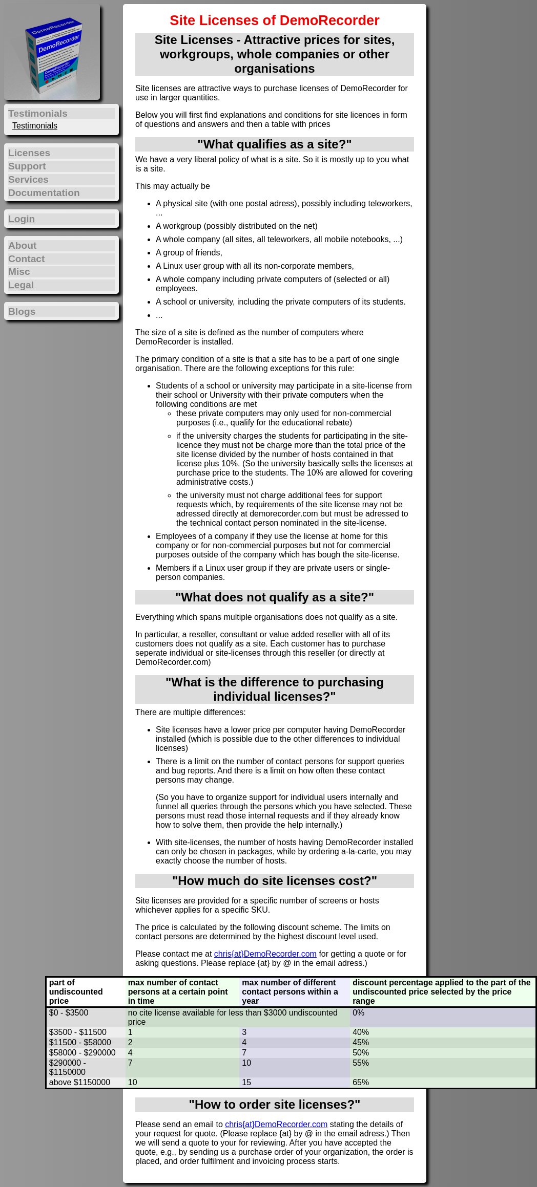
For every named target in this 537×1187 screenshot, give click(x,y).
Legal (21, 284)
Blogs (21, 311)
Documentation (44, 192)
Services (28, 179)
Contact (26, 258)
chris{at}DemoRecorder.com (265, 953)
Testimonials (34, 125)
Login (21, 218)
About (22, 245)
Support (27, 166)
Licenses (29, 152)
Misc (19, 271)
